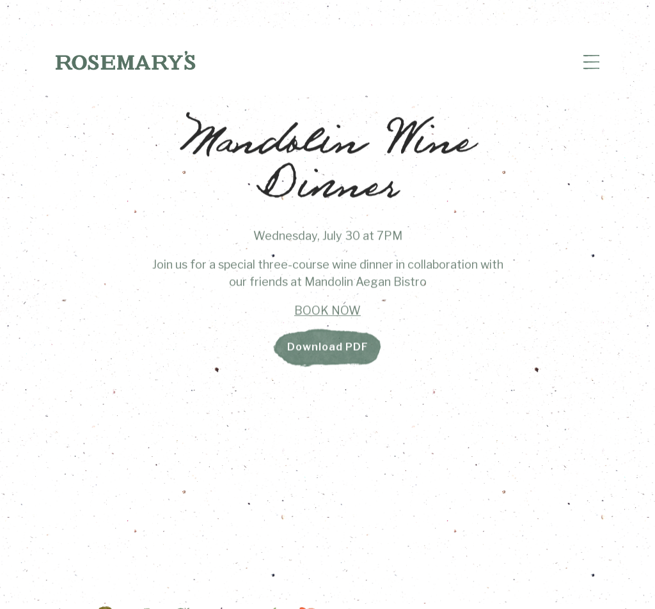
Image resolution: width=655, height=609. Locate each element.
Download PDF (327, 349)
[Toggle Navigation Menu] (591, 62)
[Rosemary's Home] (125, 59)
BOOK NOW (327, 313)
